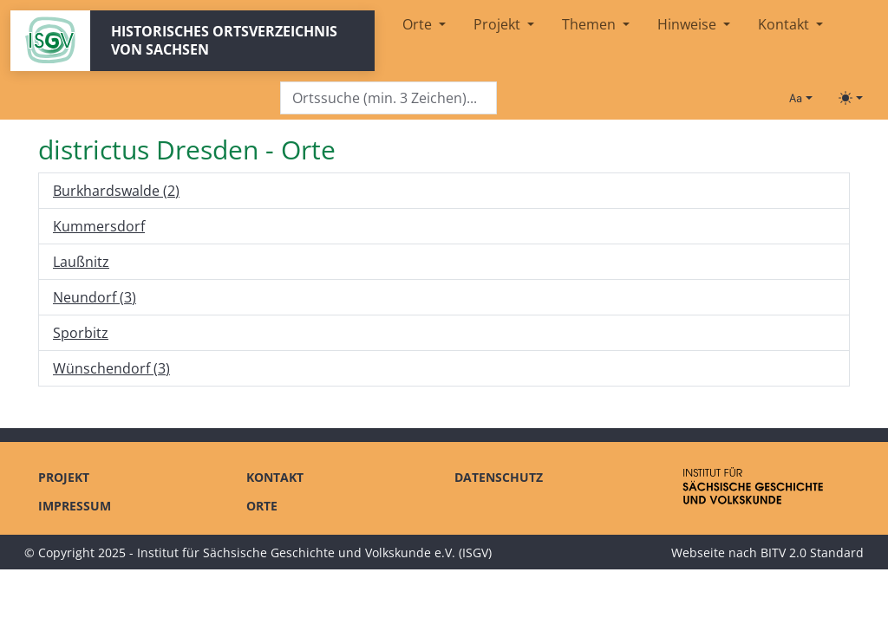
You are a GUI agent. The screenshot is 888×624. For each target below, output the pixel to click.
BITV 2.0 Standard (812, 552)
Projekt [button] (498, 24)
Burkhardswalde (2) (116, 190)
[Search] (388, 98)
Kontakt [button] (785, 24)
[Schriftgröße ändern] (800, 98)
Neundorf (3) (94, 297)
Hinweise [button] (688, 24)
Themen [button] (590, 24)
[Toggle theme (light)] (850, 98)
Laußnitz (81, 261)
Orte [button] (418, 24)
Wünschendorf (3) (111, 368)
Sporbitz (80, 332)
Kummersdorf (99, 226)
